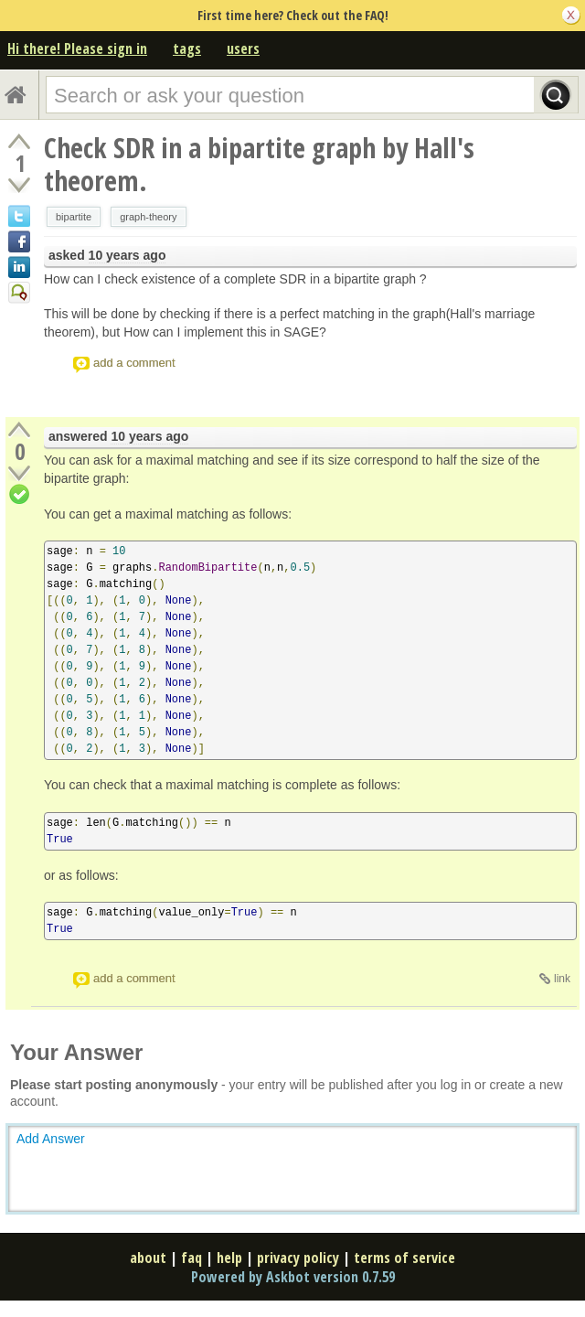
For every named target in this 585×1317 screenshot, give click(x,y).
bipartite (73, 216)
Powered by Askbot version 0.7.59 (293, 1277)
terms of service (404, 1257)
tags (187, 48)
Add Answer (50, 1138)
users (243, 48)
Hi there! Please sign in (77, 48)
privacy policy (298, 1257)
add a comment (134, 362)
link (562, 978)
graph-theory (148, 216)
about (148, 1257)
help (229, 1257)
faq (191, 1257)
